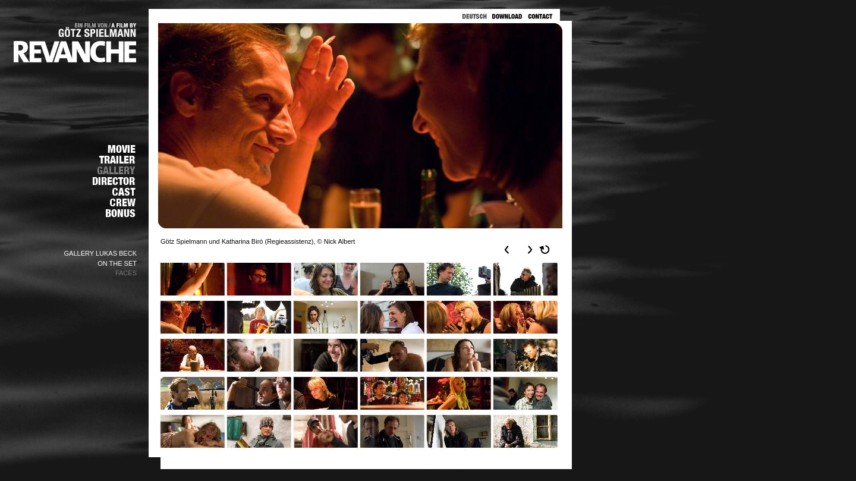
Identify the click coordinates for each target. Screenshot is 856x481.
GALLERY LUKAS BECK (100, 253)
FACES (126, 272)
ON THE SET (117, 263)
